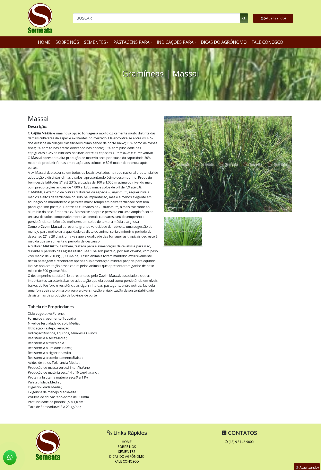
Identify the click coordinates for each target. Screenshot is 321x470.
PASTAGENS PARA (132, 42)
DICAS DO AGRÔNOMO (224, 42)
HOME (44, 42)
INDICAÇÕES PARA (176, 42)
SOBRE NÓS (67, 42)
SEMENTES (96, 42)
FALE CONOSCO (267, 42)
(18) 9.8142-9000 (239, 442)
